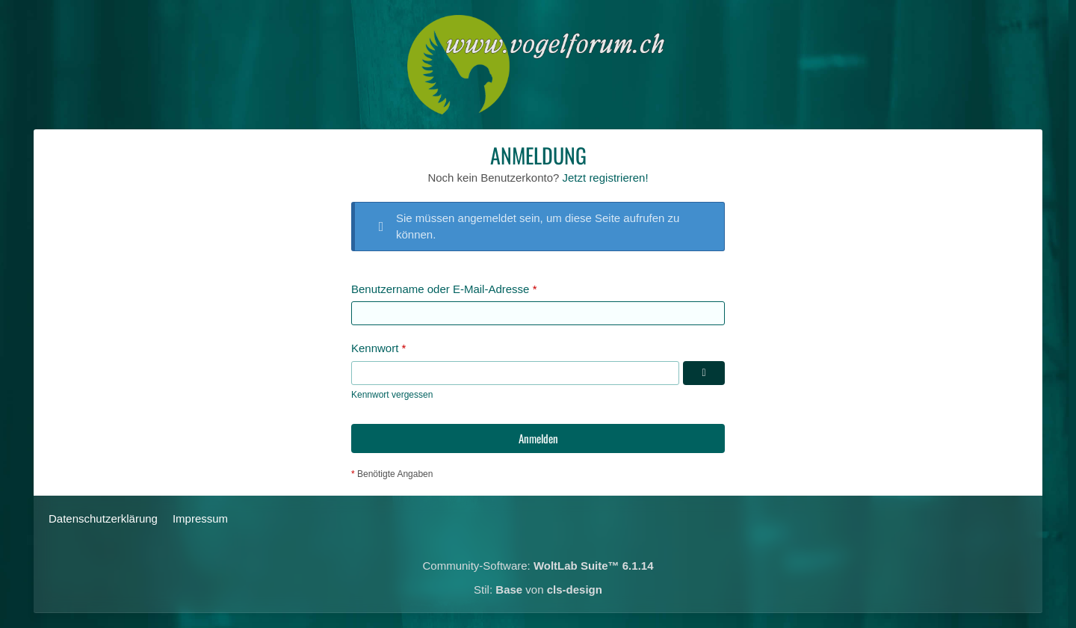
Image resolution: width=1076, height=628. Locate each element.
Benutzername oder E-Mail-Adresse (440, 289)
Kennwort (374, 348)
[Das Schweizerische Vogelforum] (538, 64)
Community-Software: (538, 565)
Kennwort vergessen (392, 395)
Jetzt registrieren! (606, 177)
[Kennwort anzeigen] (704, 373)
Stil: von (538, 589)
